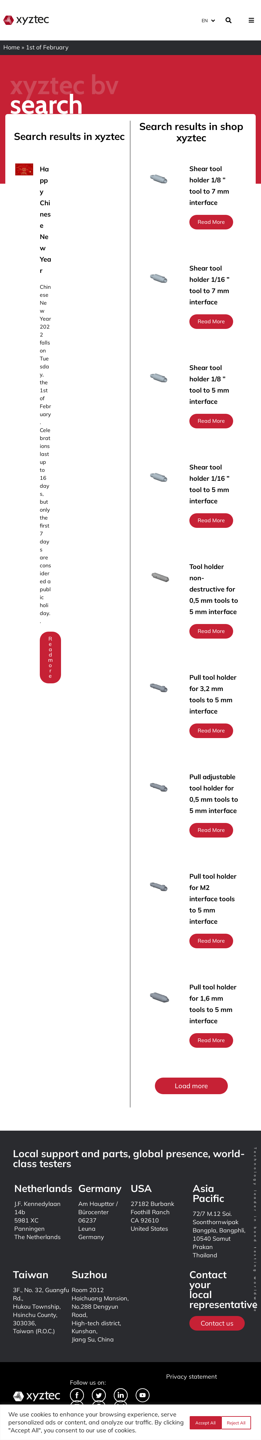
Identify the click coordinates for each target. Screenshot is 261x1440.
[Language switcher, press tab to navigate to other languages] (208, 20)
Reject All (203, 1422)
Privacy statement (191, 1376)
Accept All (237, 1422)
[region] (130, 1422)
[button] (191, 1086)
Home (11, 47)
